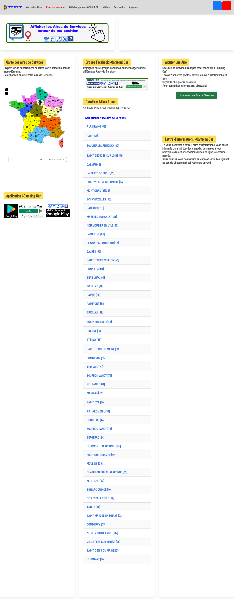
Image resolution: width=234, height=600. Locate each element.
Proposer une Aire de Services (196, 95)
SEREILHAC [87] (95, 277)
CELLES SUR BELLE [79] (99, 498)
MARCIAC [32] (93, 393)
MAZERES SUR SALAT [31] (101, 217)
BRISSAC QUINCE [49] (98, 489)
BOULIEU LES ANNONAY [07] (102, 145)
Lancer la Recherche (56, 159)
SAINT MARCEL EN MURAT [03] (103, 516)
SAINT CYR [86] (94, 402)
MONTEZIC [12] (94, 481)
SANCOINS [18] (94, 208)
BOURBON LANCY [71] (98, 375)
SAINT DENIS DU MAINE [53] (102, 349)
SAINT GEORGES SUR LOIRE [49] (104, 155)
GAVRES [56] (93, 251)
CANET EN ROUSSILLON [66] (102, 260)
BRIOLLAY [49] (94, 312)
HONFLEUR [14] (94, 420)
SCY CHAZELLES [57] (98, 199)
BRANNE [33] (93, 331)
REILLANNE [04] (95, 384)
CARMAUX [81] (94, 164)
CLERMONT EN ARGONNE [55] (103, 446)
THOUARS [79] (94, 367)
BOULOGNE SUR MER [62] (100, 455)
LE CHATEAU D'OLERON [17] (102, 243)
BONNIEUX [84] (94, 269)
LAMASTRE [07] (95, 234)
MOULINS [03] (93, 463)
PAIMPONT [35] (94, 303)
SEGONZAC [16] (94, 559)
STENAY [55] (93, 340)
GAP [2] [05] (92, 295)
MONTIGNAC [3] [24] (97, 190)
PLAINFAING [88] (95, 126)
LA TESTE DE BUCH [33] (99, 173)
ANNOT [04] (92, 507)
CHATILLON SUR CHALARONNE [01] (106, 472)
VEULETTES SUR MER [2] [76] (102, 542)
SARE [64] (91, 136)
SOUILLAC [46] (94, 286)
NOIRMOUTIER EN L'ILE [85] (101, 225)
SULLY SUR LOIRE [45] (98, 322)
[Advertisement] (37, 177)
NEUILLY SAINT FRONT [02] (101, 533)
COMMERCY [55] (95, 358)
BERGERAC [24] (94, 437)
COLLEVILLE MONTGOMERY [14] (104, 182)
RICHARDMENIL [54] (97, 411)
